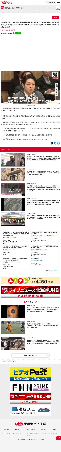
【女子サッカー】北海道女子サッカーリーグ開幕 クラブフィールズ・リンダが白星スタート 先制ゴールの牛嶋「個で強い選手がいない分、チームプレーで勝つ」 (43, 325)
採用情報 (17, 429)
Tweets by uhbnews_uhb (9, 361)
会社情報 (6, 429)
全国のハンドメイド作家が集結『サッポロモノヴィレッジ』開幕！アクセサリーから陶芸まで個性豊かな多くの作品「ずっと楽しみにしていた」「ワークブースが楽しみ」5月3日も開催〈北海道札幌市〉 (43, 342)
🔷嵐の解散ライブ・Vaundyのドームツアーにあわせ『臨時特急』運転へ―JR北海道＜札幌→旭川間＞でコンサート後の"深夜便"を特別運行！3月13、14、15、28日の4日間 (43, 217)
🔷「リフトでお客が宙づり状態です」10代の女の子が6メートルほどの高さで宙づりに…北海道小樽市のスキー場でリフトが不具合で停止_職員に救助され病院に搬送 (43, 173)
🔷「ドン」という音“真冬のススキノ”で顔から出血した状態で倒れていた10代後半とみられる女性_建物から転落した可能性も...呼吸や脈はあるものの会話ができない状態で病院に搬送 (43, 202)
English (55, 429)
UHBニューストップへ (30, 355)
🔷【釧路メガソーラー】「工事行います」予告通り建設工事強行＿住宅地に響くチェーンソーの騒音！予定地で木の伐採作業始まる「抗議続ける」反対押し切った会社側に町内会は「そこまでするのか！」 (43, 158)
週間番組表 (51, 2)
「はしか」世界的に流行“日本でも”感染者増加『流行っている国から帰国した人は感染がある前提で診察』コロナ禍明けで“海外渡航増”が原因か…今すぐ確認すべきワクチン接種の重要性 (43, 309)
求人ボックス (55, 270)
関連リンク (44, 429)
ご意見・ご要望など (30, 429)
